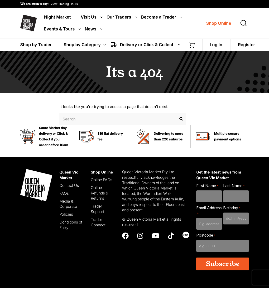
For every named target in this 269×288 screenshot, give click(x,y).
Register (246, 44)
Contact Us (69, 185)
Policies (66, 214)
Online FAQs (101, 179)
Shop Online (218, 23)
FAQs (64, 193)
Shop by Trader (36, 44)
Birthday (231, 207)
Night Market (57, 17)
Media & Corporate (68, 204)
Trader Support (97, 209)
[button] (49, 4)
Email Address (209, 210)
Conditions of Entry (70, 225)
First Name (207, 185)
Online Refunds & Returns (99, 193)
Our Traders (118, 17)
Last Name (234, 185)
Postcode (206, 235)
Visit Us (88, 17)
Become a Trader (158, 17)
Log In (216, 44)
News (90, 29)
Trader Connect (98, 222)
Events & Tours (59, 29)
